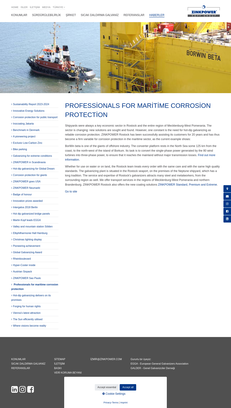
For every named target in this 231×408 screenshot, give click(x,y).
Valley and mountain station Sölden (33, 226)
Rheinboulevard (22, 258)
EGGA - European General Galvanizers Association (159, 363)
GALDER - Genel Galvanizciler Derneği (153, 368)
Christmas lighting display (27, 239)
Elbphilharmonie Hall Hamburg (30, 233)
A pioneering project (24, 136)
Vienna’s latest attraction (27, 313)
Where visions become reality (29, 325)
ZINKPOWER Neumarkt (26, 188)
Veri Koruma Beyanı (68, 372)
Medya (46, 7)
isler (24, 7)
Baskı (58, 368)
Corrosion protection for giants (30, 175)
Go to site (71, 191)
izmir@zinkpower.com (106, 359)
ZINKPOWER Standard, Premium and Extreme (187, 184)
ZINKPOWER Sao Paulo (27, 278)
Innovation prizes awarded (28, 201)
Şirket (71, 15)
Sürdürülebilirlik (46, 15)
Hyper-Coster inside (24, 265)
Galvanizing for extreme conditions (32, 155)
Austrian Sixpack (22, 271)
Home (14, 7)
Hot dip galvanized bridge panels (31, 213)
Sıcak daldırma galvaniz (100, 15)
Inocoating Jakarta (23, 123)
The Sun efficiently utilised (28, 319)
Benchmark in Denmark (26, 130)
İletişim (35, 7)
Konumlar (19, 15)
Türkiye (58, 7)
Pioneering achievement (26, 246)
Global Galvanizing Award (27, 252)
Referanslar (134, 15)
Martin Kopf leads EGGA (27, 220)
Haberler (156, 15)
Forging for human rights (27, 306)
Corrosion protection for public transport (35, 117)
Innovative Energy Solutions (28, 110)
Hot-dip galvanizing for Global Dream (34, 168)
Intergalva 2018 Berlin (25, 207)
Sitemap (59, 359)
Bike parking (20, 149)
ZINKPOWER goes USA (27, 181)
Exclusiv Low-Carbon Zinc (27, 143)
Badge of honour (22, 194)
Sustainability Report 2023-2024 (31, 104)
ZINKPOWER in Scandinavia (29, 162)
